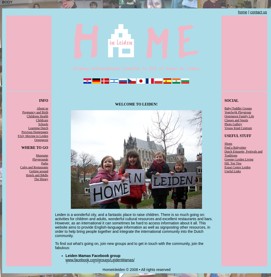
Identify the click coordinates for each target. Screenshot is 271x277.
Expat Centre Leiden (238, 167)
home (242, 12)
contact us (258, 12)
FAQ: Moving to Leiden (33, 136)
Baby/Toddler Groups (238, 108)
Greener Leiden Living (239, 159)
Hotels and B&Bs (37, 175)
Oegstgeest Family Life (239, 116)
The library (41, 179)
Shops (228, 143)
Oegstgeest (41, 140)
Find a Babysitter (235, 147)
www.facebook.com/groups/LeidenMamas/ (100, 260)
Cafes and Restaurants (34, 167)
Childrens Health (37, 116)
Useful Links (233, 171)
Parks (44, 163)
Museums (42, 155)
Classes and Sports (236, 120)
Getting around (38, 171)
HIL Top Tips (233, 163)
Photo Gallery (233, 124)
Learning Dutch (38, 128)
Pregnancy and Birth (35, 112)
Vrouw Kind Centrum (238, 128)
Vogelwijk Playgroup (238, 112)
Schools (43, 124)
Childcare (42, 120)
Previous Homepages (35, 132)
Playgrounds (40, 159)
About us (42, 108)
